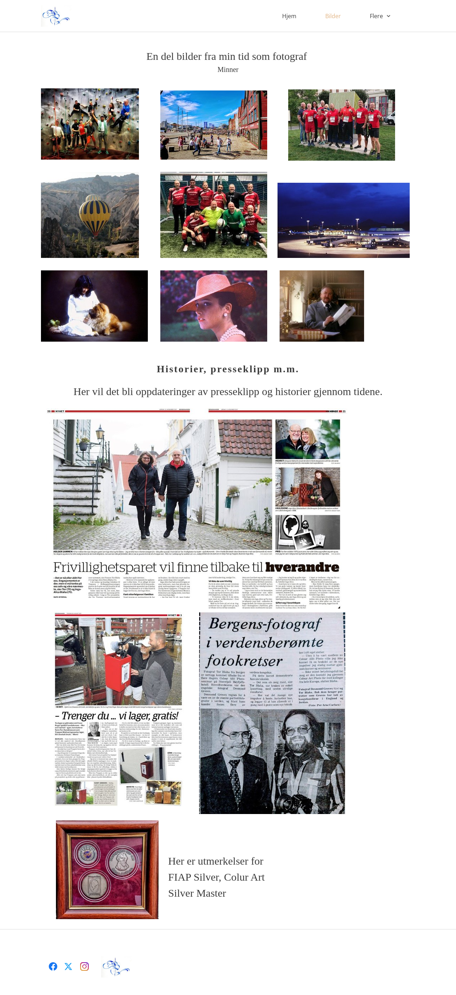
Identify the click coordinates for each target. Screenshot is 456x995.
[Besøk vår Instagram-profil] (84, 966)
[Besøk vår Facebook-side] (53, 966)
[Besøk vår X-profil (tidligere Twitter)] (68, 966)
